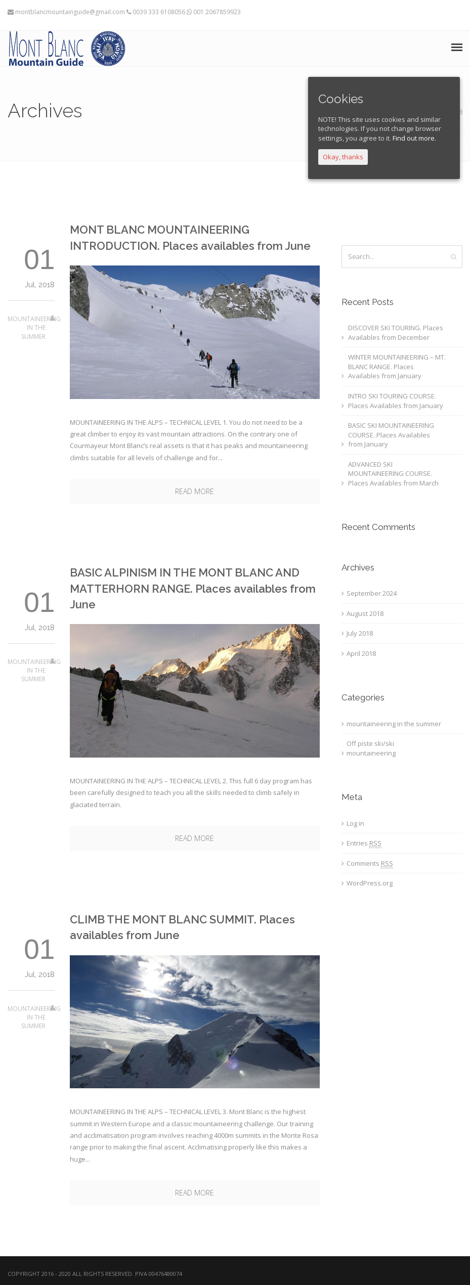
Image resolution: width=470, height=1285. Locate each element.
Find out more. (414, 138)
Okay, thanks (343, 156)
